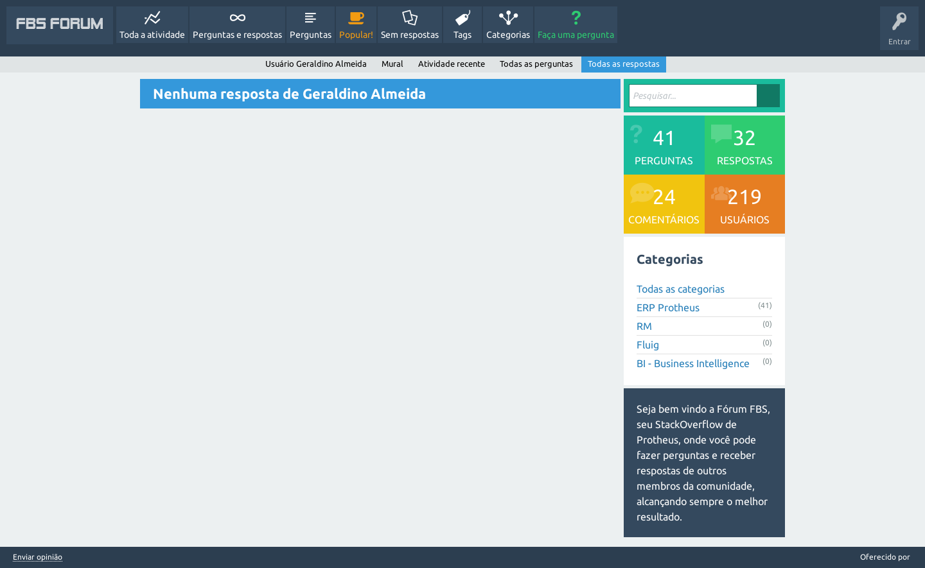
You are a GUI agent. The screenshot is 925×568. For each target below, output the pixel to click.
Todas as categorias (681, 289)
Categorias (508, 35)
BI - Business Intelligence (693, 363)
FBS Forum (59, 25)
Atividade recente (451, 63)
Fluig (648, 344)
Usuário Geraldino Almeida (316, 63)
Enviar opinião (37, 557)
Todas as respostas (624, 63)
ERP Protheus (668, 307)
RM (644, 326)
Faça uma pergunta (576, 35)
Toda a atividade (152, 35)
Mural (392, 63)
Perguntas (310, 35)
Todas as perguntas (536, 63)
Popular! (356, 35)
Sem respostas (410, 35)
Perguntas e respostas (237, 35)
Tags (462, 35)
